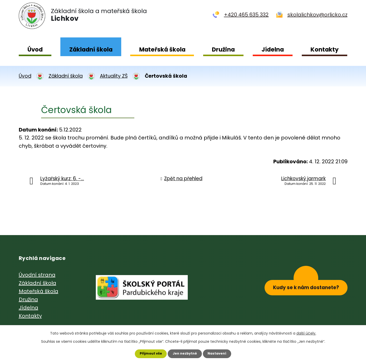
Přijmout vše (148, 353)
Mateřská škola (162, 49)
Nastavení (220, 353)
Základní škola (90, 49)
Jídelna (272, 49)
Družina (223, 49)
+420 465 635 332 (246, 14)
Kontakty (325, 49)
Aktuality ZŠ (114, 76)
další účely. (306, 332)
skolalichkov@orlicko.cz (317, 14)
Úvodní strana (37, 274)
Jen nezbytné (185, 353)
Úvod (35, 49)
